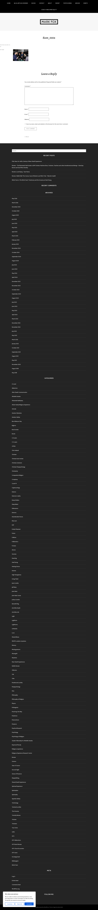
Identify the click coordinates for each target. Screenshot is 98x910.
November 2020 (16, 364)
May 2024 (14, 273)
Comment (28, 86)
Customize (9, 904)
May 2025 (14, 227)
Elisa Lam (14, 521)
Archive (77, 3)
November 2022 (16, 327)
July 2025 (14, 219)
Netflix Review (16, 666)
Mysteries (14, 657)
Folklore (14, 537)
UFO (13, 836)
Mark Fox (49, 22)
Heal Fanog (15, 562)
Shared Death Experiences (19, 782)
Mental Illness (15, 637)
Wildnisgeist (15, 861)
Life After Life (15, 612)
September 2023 (16, 294)
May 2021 (14, 360)
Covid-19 (14, 483)
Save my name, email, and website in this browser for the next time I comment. (47, 124)
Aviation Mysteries (17, 413)
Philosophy (15, 695)
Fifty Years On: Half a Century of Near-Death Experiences (27, 161)
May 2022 (14, 335)
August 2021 (15, 356)
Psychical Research (17, 728)
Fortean (14, 545)
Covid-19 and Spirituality (49, 9)
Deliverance (15, 508)
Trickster (14, 819)
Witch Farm (15, 865)
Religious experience (17, 749)
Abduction (15, 388)
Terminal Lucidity (16, 807)
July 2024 (14, 265)
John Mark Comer (16, 595)
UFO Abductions (16, 840)
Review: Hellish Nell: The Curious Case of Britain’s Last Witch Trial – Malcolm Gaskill (34, 176)
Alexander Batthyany (17, 400)
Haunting (14, 558)
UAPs (13, 832)
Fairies (13, 533)
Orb (13, 674)
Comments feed (16, 884)
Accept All (29, 904)
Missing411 (14, 653)
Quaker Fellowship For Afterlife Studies (22, 740)
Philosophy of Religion (18, 699)
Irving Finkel (15, 579)
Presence (14, 724)
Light (13, 616)
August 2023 (15, 298)
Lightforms (15, 624)
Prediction (14, 716)
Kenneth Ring (15, 604)
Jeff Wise (14, 587)
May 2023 (14, 310)
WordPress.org (16, 889)
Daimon (14, 492)
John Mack (14, 591)
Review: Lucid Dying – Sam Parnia (21, 171)
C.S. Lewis (14, 442)
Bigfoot (14, 425)
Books (33, 3)
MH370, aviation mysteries (19, 641)
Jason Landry (15, 583)
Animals (14, 409)
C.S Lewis (14, 438)
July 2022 (14, 331)
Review (14, 757)
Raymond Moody (16, 745)
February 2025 (15, 240)
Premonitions (15, 720)
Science (14, 761)
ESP (13, 525)
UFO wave (14, 852)
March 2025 (15, 236)
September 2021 (16, 352)
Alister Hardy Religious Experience (21, 404)
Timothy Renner (16, 815)
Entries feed (15, 880)
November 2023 (16, 285)
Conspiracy (15, 479)
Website (27, 119)
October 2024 (15, 252)
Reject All (19, 904)
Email (26, 114)
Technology (15, 803)
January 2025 (15, 244)
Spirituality (15, 794)
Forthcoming (67, 3)
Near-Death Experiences (18, 662)
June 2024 (14, 269)
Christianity (15, 471)
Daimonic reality (16, 496)
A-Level (14, 384)
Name (26, 109)
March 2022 (15, 339)
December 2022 (16, 323)
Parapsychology (16, 686)
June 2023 (14, 306)
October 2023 (15, 289)
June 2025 (14, 223)
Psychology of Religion (18, 736)
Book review (15, 429)
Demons (14, 512)
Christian (14, 454)
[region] (19, 899)
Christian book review (17, 458)
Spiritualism (15, 790)
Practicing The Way (17, 711)
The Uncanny (15, 811)
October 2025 (15, 211)
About (50, 3)
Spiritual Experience (17, 786)
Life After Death (16, 608)
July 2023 (14, 302)
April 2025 (14, 231)
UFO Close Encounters (18, 848)
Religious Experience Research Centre (22, 753)
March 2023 (15, 318)
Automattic (60, 907)
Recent (58, 3)
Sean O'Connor (16, 765)
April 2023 (14, 314)
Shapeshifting (15, 778)
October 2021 (15, 348)
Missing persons (16, 649)
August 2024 (15, 260)
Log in (13, 876)
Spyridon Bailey (16, 798)
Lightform (14, 620)
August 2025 (15, 215)
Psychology (15, 732)
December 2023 (16, 281)
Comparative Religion (17, 475)
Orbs (13, 678)
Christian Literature (17, 463)
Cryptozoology (16, 487)
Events (85, 3)
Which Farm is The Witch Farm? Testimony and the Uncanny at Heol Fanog (31, 180)
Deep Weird (15, 504)
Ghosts (14, 550)
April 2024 (14, 277)
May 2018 (14, 372)
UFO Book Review (17, 844)
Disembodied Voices (17, 516)
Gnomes (14, 554)
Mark (2, 49)
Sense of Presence (17, 774)
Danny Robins (15, 500)
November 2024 (16, 248)
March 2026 (15, 202)
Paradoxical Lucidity (17, 682)
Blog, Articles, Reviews (21, 3)
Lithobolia (14, 628)
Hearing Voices (16, 566)
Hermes (14, 570)
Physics (14, 703)
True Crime (15, 827)
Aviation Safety (16, 417)
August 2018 (15, 368)
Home (8, 3)
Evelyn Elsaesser (16, 529)
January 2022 (15, 343)
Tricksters (14, 823)
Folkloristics (15, 541)
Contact (41, 3)
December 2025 (16, 207)
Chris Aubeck (15, 450)
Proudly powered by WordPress (42, 907)
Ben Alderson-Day (17, 421)
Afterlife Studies (16, 396)
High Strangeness (16, 574)
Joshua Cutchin (16, 599)
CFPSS (13, 446)
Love (13, 633)
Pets (13, 691)
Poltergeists (15, 707)
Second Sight (15, 769)
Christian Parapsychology (18, 467)
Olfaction (14, 670)
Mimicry (14, 645)
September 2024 (16, 256)
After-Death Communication (19, 392)
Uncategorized (16, 856)
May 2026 (14, 198)
